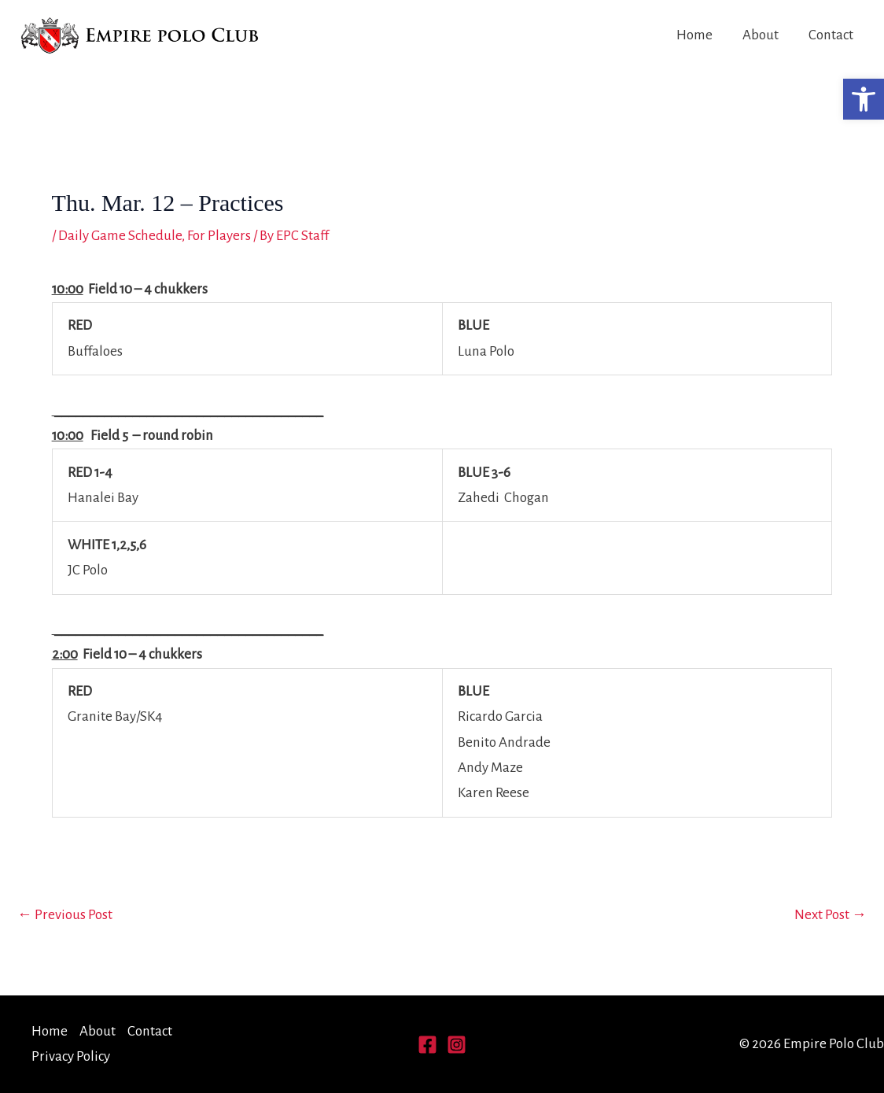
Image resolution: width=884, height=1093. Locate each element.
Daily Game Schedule (120, 235)
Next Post (830, 914)
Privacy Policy (70, 1056)
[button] (863, 99)
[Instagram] (456, 1044)
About (760, 35)
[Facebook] (427, 1044)
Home (694, 35)
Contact (830, 35)
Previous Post (64, 914)
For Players (219, 235)
